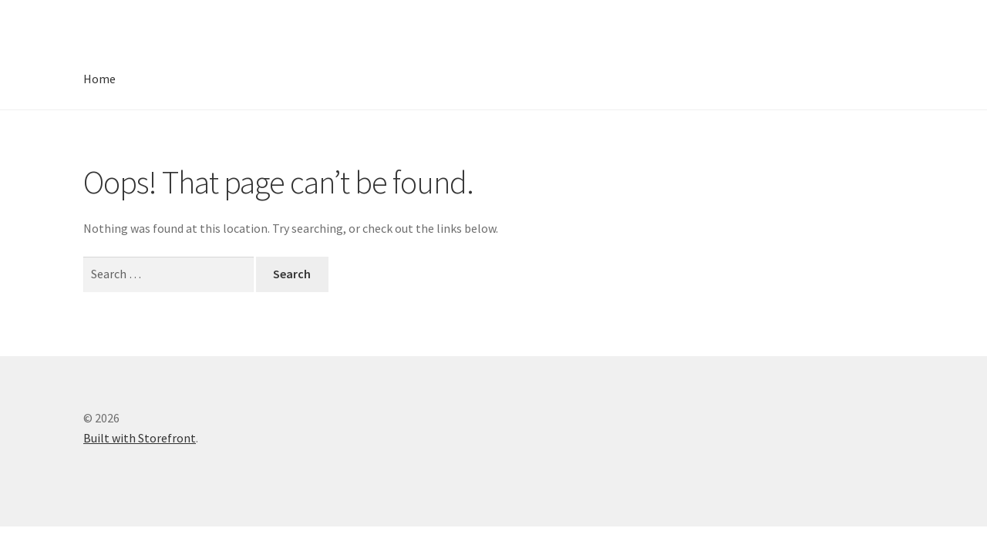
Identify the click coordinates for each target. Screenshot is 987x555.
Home (99, 78)
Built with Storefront (139, 438)
